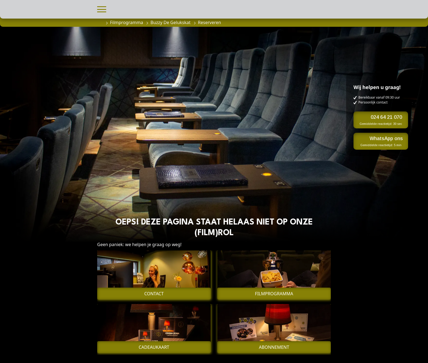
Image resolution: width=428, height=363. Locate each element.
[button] (101, 8)
